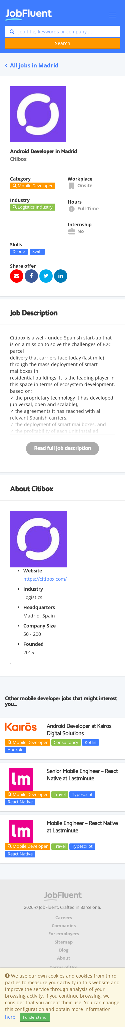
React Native (20, 802)
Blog (63, 950)
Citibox (42, 489)
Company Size (39, 625)
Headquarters (39, 607)
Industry (33, 589)
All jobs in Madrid (32, 65)
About (63, 958)
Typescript (82, 794)
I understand (34, 1017)
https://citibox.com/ (45, 579)
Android (16, 750)
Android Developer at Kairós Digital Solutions (79, 730)
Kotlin (90, 742)
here (10, 1017)
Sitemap (64, 942)
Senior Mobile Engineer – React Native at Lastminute (82, 775)
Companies (64, 926)
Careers (63, 918)
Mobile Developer (28, 742)
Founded (33, 644)
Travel (60, 794)
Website (32, 570)
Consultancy (66, 742)
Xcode (19, 252)
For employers (63, 934)
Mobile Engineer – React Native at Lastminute (82, 827)
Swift (37, 252)
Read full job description (62, 448)
